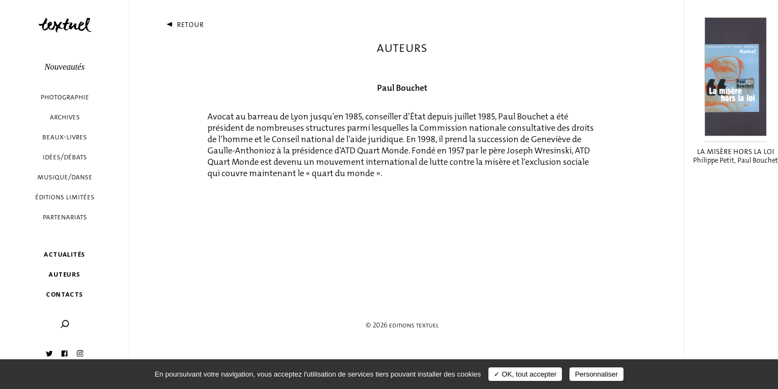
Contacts (64, 294)
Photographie (65, 97)
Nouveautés (64, 66)
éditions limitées (65, 197)
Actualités (64, 254)
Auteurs (64, 274)
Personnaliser (596, 374)
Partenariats (65, 217)
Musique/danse (64, 177)
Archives (65, 117)
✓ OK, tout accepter (525, 374)
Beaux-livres (64, 137)
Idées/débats (65, 157)
